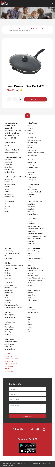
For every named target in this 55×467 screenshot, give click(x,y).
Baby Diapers (32, 204)
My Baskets (9, 366)
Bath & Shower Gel (34, 226)
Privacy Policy (9, 361)
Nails (6, 295)
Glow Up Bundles (10, 125)
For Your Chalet (10, 184)
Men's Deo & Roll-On (34, 239)
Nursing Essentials (33, 214)
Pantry (7, 145)
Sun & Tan (8, 270)
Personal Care (9, 169)
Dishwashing (32, 150)
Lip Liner (7, 302)
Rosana (7, 211)
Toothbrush (31, 231)
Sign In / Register (11, 364)
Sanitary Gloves (10, 349)
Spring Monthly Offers (12, 135)
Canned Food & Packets (35, 280)
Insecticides (31, 172)
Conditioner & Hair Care (12, 253)
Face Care (8, 275)
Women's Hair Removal (35, 234)
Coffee (30, 307)
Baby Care (8, 160)
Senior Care (8, 167)
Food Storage (32, 189)
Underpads (8, 346)
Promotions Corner (11, 123)
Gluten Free (31, 295)
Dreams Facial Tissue (11, 152)
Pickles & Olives (33, 275)
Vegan (30, 297)
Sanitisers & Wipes (11, 341)
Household (8, 164)
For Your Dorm (9, 194)
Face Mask (8, 278)
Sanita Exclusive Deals (12, 133)
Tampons (8, 334)
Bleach (30, 148)
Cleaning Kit (8, 162)
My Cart (7, 369)
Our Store (10, 29)
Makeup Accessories (11, 305)
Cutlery (30, 187)
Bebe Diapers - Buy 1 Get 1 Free (15, 130)
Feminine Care (9, 172)
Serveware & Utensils (34, 192)
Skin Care (8, 263)
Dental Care (31, 241)
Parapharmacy (10, 339)
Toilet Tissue (32, 123)
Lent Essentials (10, 143)
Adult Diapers (9, 344)
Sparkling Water (33, 312)
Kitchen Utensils (24, 29)
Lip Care (7, 273)
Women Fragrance (11, 317)
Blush (6, 297)
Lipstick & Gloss (10, 285)
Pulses (30, 285)
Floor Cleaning (32, 143)
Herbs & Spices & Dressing (36, 278)
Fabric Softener (33, 155)
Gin (29, 322)
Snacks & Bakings (34, 248)
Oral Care (31, 211)
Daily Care (8, 324)
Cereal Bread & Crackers (36, 270)
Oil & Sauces (32, 283)
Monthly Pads (9, 327)
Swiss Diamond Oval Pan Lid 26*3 (19, 31)
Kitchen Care (32, 162)
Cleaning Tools (32, 180)
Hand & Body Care (11, 268)
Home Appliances (33, 177)
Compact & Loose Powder (13, 307)
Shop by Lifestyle (34, 290)
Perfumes (8, 312)
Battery (30, 175)
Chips (29, 261)
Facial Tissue (9, 201)
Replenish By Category (13, 157)
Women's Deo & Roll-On (36, 229)
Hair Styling (8, 258)
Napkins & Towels (33, 167)
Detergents (32, 138)
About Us (8, 354)
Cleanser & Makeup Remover (14, 265)
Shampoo (8, 256)
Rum (29, 329)
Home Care (31, 160)
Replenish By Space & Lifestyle (16, 177)
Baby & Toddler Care (35, 202)
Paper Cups (31, 170)
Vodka (30, 324)
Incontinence (9, 329)
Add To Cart (35, 99)
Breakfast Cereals (33, 268)
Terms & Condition (11, 359)
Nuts (29, 256)
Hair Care (8, 248)
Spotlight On (9, 128)
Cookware (37, 29)
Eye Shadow (9, 292)
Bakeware (31, 194)
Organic (30, 292)
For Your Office (9, 179)
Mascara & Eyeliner (11, 288)
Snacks (30, 253)
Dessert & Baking (33, 251)
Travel (7, 187)
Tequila (30, 327)
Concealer (8, 300)
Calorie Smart (32, 300)
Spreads (30, 273)
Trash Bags (31, 165)
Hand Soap (31, 224)
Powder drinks (32, 310)
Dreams (7, 209)
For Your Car (9, 182)
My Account (9, 371)
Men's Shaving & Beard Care (37, 236)
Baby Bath (31, 209)
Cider (29, 332)
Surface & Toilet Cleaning (36, 153)
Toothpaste (31, 244)
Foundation (8, 290)
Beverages (31, 305)
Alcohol (30, 317)
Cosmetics (8, 283)
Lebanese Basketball (12, 150)
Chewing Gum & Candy (35, 258)
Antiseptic (31, 145)
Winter (7, 192)
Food (29, 265)
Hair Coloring (9, 251)
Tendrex (7, 206)
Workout (7, 189)
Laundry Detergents (34, 140)
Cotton (30, 221)
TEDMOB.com (46, 463)
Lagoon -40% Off (10, 138)
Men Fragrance (9, 315)
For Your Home (9, 197)
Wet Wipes (31, 206)
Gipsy (6, 204)
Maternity (8, 332)
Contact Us (9, 356)
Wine (29, 319)
